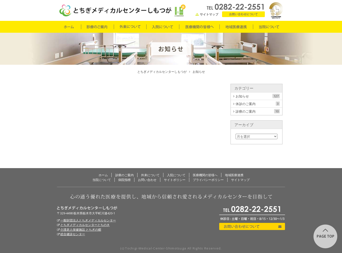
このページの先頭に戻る (325, 236)
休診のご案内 (258, 103)
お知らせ (258, 96)
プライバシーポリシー (208, 180)
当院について (269, 27)
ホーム (69, 27)
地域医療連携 (236, 27)
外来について (130, 27)
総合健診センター (72, 234)
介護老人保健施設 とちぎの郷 (80, 229)
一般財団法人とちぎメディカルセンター (88, 220)
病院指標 (124, 180)
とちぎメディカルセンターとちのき (85, 225)
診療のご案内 (97, 27)
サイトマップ (207, 14)
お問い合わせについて (252, 226)
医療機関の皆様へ (199, 27)
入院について (162, 27)
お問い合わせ (243, 14)
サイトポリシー (174, 180)
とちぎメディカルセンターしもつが (87, 208)
